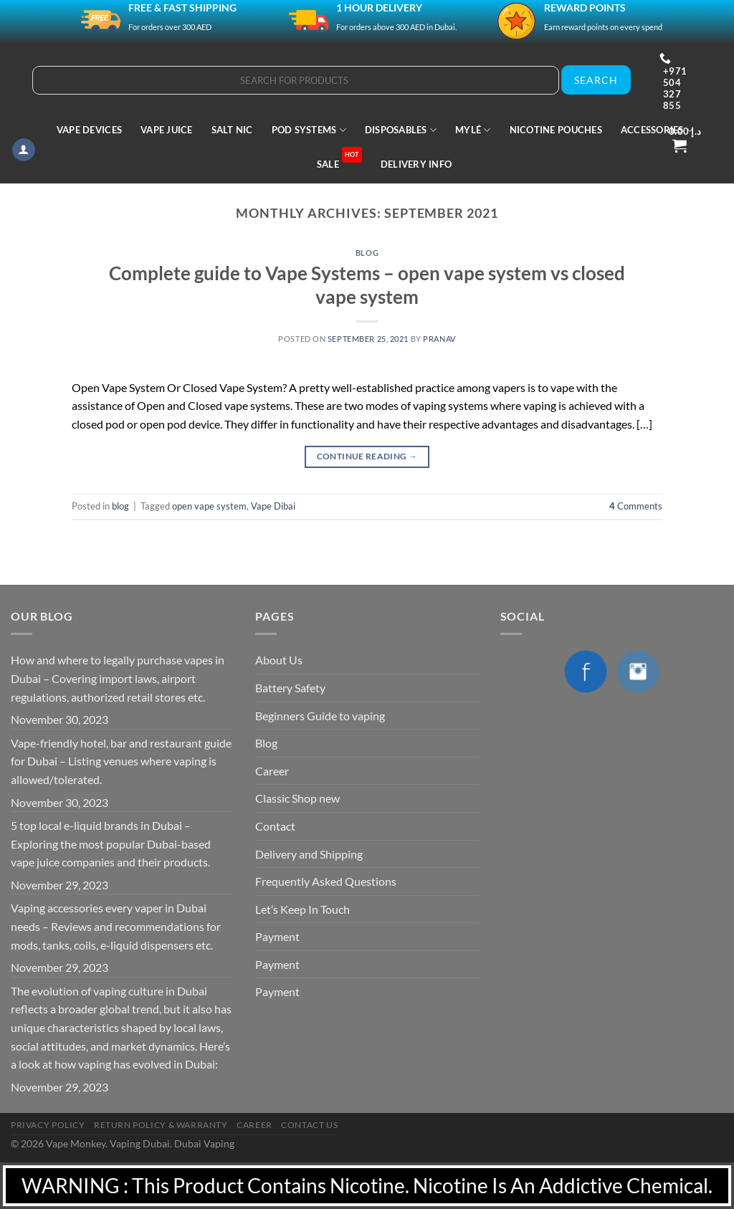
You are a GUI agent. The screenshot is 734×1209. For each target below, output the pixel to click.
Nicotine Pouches (556, 129)
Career (272, 771)
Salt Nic (232, 129)
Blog (266, 743)
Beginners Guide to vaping (320, 715)
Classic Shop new (297, 798)
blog (367, 252)
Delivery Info (416, 164)
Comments (635, 506)
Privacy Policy (48, 1124)
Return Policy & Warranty (161, 1124)
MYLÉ (472, 130)
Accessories (657, 130)
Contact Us (309, 1124)
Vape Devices (89, 129)
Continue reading (367, 456)
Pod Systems (309, 130)
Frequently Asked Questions (325, 881)
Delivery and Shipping (309, 854)
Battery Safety (290, 687)
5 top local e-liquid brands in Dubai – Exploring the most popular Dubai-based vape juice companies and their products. (111, 843)
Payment (277, 936)
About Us (278, 659)
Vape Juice (166, 129)
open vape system (209, 506)
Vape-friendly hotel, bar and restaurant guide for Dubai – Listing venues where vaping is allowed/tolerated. (121, 761)
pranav (439, 338)
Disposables (401, 130)
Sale (339, 158)
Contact (275, 826)
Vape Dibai (273, 506)
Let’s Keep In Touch (302, 909)
